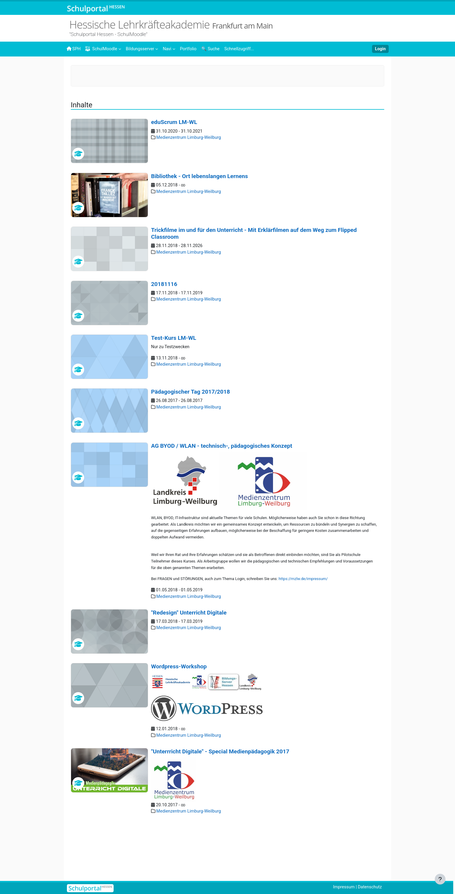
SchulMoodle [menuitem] (102, 49)
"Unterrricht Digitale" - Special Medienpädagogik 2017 (220, 796)
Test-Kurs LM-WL (173, 379)
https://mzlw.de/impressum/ (303, 623)
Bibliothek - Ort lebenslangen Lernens (199, 218)
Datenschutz (369, 887)
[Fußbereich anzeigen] (440, 879)
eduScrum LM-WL (174, 164)
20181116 (164, 325)
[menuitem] (144, 48)
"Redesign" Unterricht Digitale (189, 657)
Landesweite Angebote (128, 67)
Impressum (342, 887)
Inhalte (91, 67)
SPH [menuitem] (73, 48)
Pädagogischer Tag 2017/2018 (190, 433)
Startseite (76, 69)
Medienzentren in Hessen (184, 67)
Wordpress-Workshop (179, 711)
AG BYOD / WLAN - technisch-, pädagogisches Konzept (221, 487)
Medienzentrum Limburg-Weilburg (249, 67)
